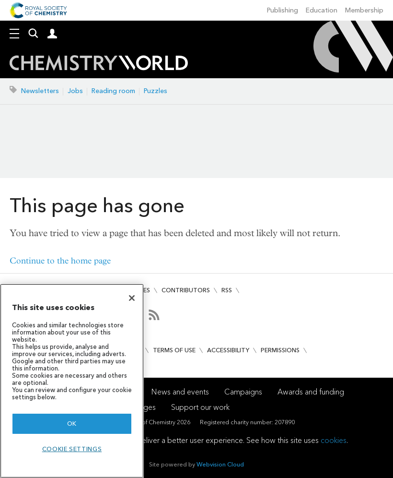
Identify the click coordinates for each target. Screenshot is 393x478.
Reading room (113, 91)
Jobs (75, 91)
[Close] (131, 298)
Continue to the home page (60, 261)
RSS (226, 290)
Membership (364, 10)
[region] (72, 381)
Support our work (200, 407)
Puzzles (155, 91)
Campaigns (243, 391)
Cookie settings (72, 449)
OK (72, 423)
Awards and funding (310, 391)
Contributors (186, 290)
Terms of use (174, 350)
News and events (180, 391)
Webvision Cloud (220, 464)
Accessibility (228, 350)
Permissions (280, 350)
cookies (334, 440)
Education (321, 10)
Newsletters (40, 91)
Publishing (282, 10)
